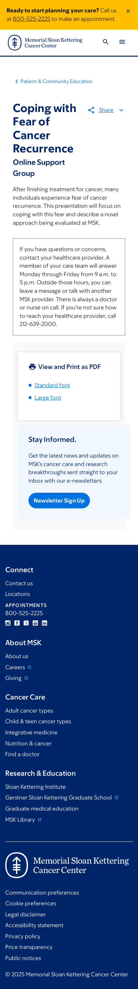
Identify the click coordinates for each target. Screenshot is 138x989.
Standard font (52, 385)
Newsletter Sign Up (59, 501)
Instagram (7, 623)
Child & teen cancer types (38, 721)
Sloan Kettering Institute (35, 787)
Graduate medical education (41, 808)
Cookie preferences (30, 903)
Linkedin (44, 623)
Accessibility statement (34, 925)
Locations (17, 594)
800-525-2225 (31, 19)
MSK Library (20, 819)
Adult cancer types (29, 710)
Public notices (23, 958)
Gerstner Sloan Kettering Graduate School (59, 797)
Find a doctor (22, 754)
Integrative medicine (31, 732)
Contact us (19, 583)
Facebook (17, 623)
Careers (15, 667)
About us (16, 656)
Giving (14, 678)
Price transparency (29, 947)
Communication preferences (42, 892)
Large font (48, 397)
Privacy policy (23, 936)
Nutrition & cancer (28, 743)
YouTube (35, 623)
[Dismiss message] (128, 15)
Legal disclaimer (25, 914)
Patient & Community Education (57, 81)
